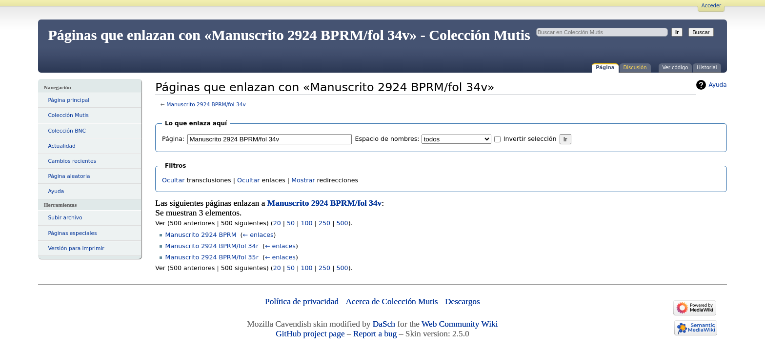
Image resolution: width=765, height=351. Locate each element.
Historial (707, 67)
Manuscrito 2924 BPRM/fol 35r (212, 257)
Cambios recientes (72, 161)
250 (324, 223)
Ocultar (173, 180)
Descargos (462, 301)
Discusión (635, 67)
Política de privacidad (302, 301)
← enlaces (258, 234)
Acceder (711, 5)
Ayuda (56, 191)
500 (342, 223)
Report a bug (375, 333)
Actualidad (61, 146)
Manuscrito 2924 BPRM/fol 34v (206, 104)
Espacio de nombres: (387, 138)
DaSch (384, 324)
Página (605, 67)
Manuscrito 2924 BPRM (201, 234)
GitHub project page (310, 333)
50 (291, 223)
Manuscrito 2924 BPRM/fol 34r (212, 246)
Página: (173, 138)
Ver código (675, 67)
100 (306, 223)
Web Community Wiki (460, 324)
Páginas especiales (72, 233)
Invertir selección (530, 138)
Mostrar (303, 180)
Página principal (68, 100)
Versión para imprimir (76, 248)
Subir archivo (65, 217)
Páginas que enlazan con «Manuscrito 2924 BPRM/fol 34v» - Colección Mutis (289, 35)
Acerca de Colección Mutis (391, 301)
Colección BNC (67, 131)
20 (277, 223)
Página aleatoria (69, 176)
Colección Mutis (68, 115)
